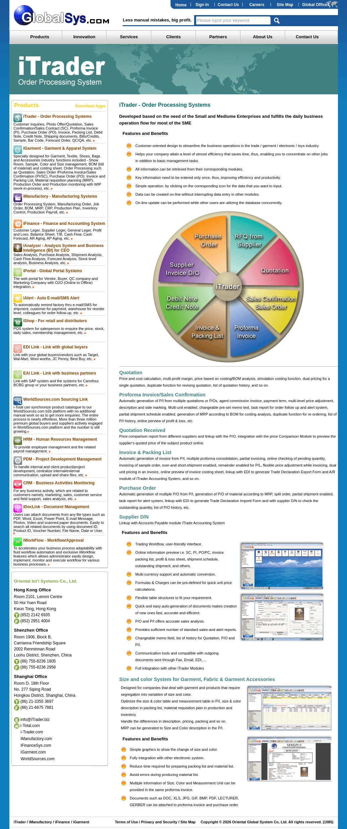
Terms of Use (126, 822)
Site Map (285, 4)
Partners (218, 36)
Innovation (84, 36)
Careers (257, 4)
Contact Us (228, 4)
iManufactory (40, 822)
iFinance (62, 822)
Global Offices (315, 4)
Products (39, 36)
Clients (173, 36)
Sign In (202, 4)
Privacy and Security (159, 822)
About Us (263, 36)
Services (129, 36)
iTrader (20, 822)
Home (180, 5)
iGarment (80, 822)
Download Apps (90, 106)
